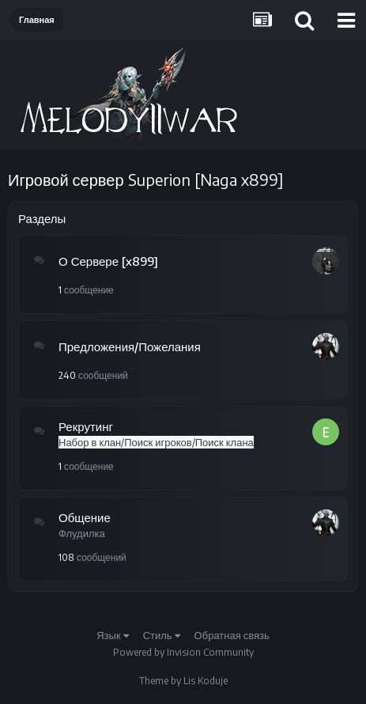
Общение (84, 517)
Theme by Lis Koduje (183, 681)
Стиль (161, 635)
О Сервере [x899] (108, 261)
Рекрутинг (85, 426)
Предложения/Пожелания (129, 346)
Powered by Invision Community (183, 652)
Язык (112, 635)
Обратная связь (232, 635)
